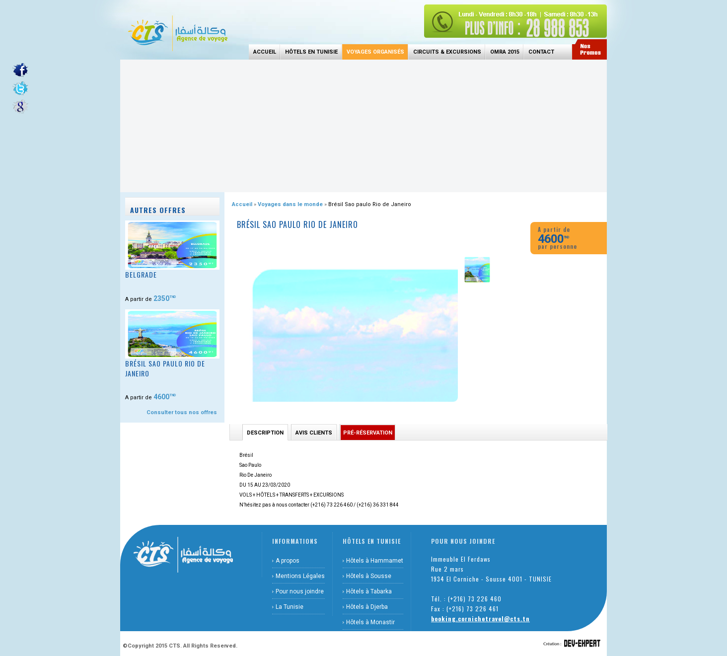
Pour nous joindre (300, 591)
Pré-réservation (367, 433)
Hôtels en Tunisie (311, 52)
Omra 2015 (504, 52)
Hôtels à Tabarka (369, 591)
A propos (287, 560)
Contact (541, 52)
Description (265, 433)
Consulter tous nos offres (181, 412)
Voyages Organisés (375, 52)
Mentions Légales (300, 576)
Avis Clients (313, 433)
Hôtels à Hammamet (374, 560)
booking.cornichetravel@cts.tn (480, 618)
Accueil (264, 52)
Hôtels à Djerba (367, 606)
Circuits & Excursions (447, 52)
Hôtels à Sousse (368, 576)
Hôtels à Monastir (370, 622)
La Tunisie (289, 606)
